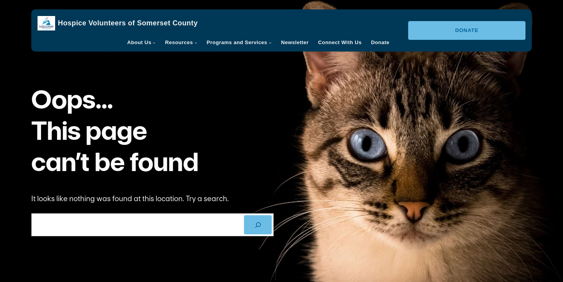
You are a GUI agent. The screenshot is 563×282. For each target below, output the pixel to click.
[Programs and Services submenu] (270, 42)
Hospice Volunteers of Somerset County (128, 23)
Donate (467, 30)
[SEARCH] (258, 224)
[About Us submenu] (154, 42)
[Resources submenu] (195, 42)
